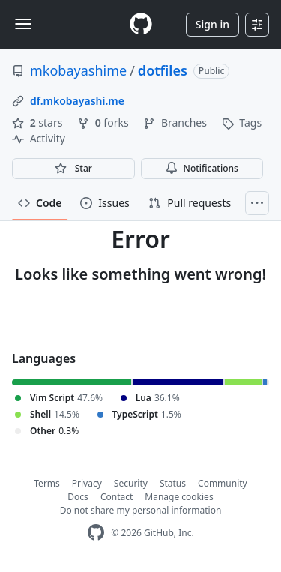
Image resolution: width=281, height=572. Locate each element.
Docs (77, 496)
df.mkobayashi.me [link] (77, 101)
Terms (47, 483)
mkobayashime (78, 70)
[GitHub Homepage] (96, 532)
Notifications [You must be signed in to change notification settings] (202, 168)
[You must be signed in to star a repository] (73, 168)
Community (222, 483)
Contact (116, 496)
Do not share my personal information (141, 510)
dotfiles (162, 70)
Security (131, 483)
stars (38, 122)
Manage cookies (179, 496)
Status (173, 483)
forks (104, 122)
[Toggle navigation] (23, 24)
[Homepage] (141, 24)
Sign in (212, 24)
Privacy (87, 483)
